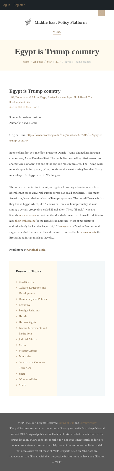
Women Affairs (28, 379)
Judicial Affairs (28, 339)
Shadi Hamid (80, 97)
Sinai (22, 374)
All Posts (38, 62)
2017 (58, 62)
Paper (70, 97)
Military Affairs (28, 351)
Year (49, 62)
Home (26, 62)
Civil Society (26, 282)
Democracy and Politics (27, 97)
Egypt (43, 97)
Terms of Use (66, 423)
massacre (65, 226)
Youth (22, 385)
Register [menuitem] (18, 5)
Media (22, 345)
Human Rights (27, 322)
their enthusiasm (25, 221)
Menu (57, 32)
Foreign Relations (57, 97)
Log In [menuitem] (6, 5)
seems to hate (88, 232)
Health (23, 316)
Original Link (36, 250)
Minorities (25, 356)
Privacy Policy (88, 423)
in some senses (27, 215)
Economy (24, 305)
